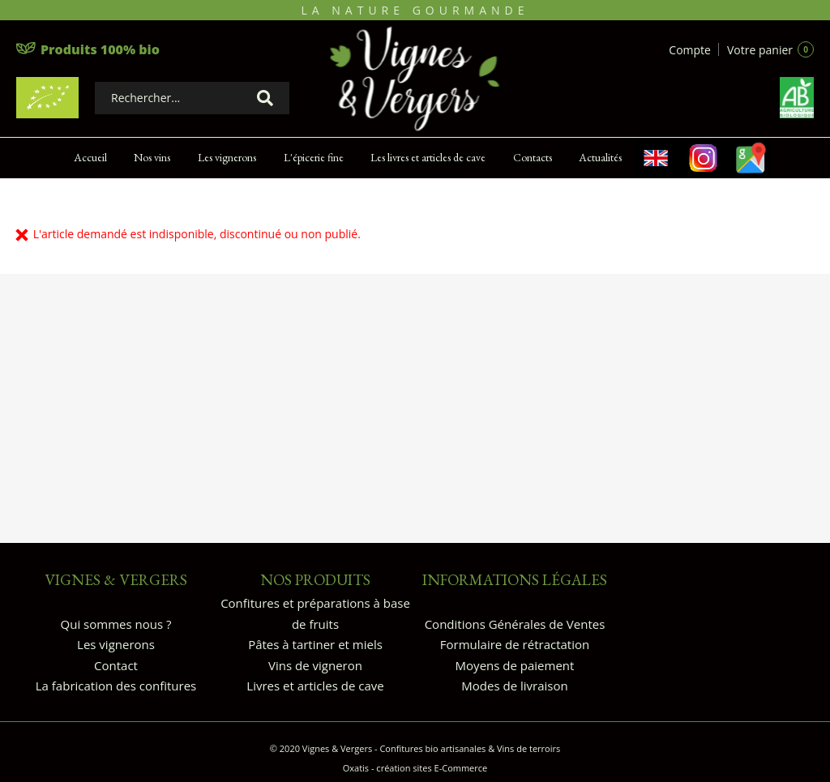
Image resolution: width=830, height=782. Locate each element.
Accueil (90, 157)
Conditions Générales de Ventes (515, 624)
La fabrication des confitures (116, 685)
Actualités (600, 157)
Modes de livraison (514, 685)
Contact (116, 665)
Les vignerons (227, 157)
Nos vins (152, 157)
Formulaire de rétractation (514, 644)
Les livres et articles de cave (428, 157)
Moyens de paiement (515, 665)
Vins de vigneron (315, 665)
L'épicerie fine (314, 157)
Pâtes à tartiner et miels (315, 644)
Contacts (532, 157)
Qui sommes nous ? (116, 624)
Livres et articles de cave (314, 685)
